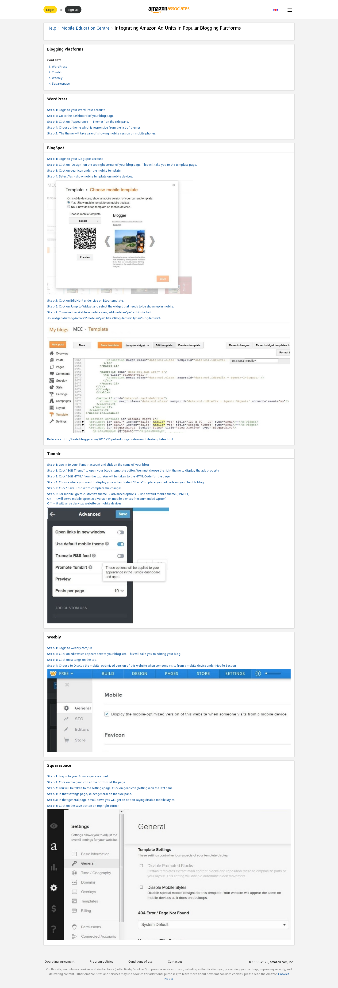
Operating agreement (59, 961)
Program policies (101, 961)
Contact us (175, 961)
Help (51, 28)
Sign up (73, 10)
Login (50, 10)
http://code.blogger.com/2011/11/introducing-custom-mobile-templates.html (118, 439)
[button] (278, 9)
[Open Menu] (289, 9)
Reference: (55, 439)
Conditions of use (140, 961)
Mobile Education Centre (85, 28)
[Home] (169, 9)
